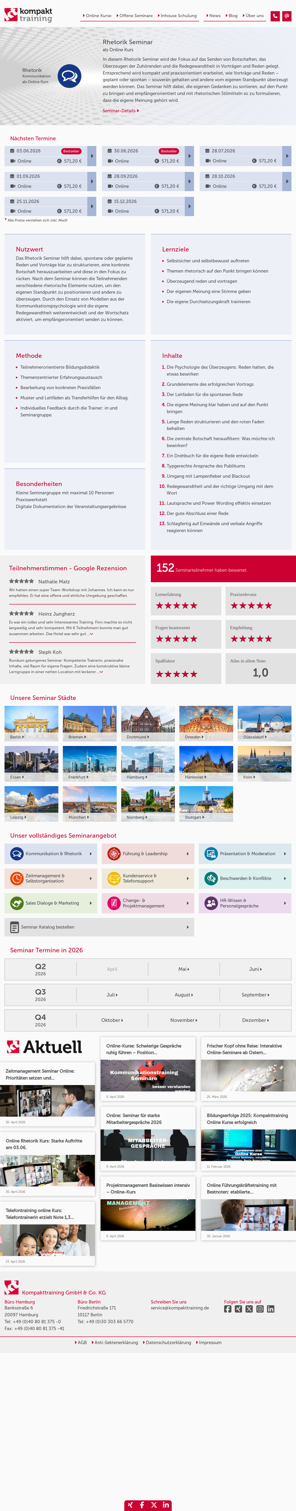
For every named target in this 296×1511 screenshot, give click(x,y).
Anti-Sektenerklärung (114, 1342)
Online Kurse (97, 15)
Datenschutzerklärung (167, 1342)
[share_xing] (130, 1505)
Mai (183, 969)
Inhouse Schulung (177, 15)
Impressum (209, 1342)
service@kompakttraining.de (180, 1308)
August (184, 995)
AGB (80, 1342)
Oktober (112, 1020)
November (183, 1020)
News (213, 15)
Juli (112, 995)
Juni (255, 969)
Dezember (255, 1020)
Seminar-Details (121, 110)
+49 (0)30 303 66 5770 (110, 1321)
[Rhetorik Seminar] (275, 16)
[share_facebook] (142, 1505)
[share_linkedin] (166, 1505)
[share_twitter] (154, 1505)
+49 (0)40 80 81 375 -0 (37, 1321)
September (255, 995)
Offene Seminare (134, 15)
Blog (231, 15)
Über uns (253, 15)
